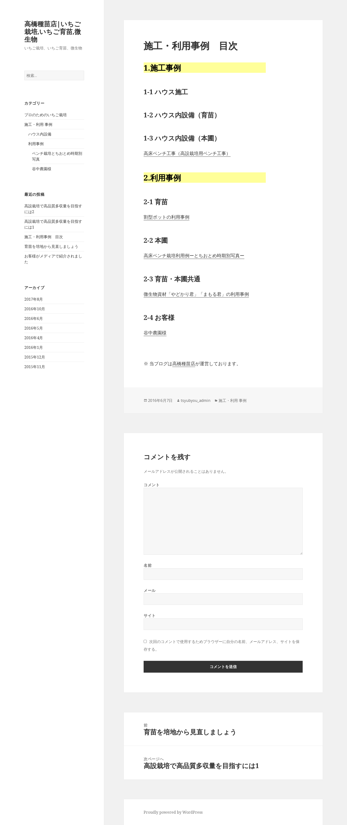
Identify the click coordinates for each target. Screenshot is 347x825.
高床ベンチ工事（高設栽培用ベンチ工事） (187, 153)
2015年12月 (34, 357)
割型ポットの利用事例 (166, 217)
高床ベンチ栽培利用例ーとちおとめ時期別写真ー (194, 255)
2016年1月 (33, 347)
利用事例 (36, 143)
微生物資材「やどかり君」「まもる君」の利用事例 (196, 294)
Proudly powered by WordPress (173, 812)
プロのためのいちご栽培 (45, 114)
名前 (148, 565)
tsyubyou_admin (195, 400)
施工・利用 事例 (38, 124)
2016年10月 (34, 308)
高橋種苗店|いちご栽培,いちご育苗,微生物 (52, 31)
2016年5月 (33, 328)
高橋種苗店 (183, 363)
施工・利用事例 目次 (43, 236)
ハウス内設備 (39, 134)
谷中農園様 (41, 168)
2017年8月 (33, 299)
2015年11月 (34, 366)
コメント (152, 484)
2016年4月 (33, 337)
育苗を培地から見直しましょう (51, 246)
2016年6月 (33, 318)
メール (150, 590)
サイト (150, 615)
